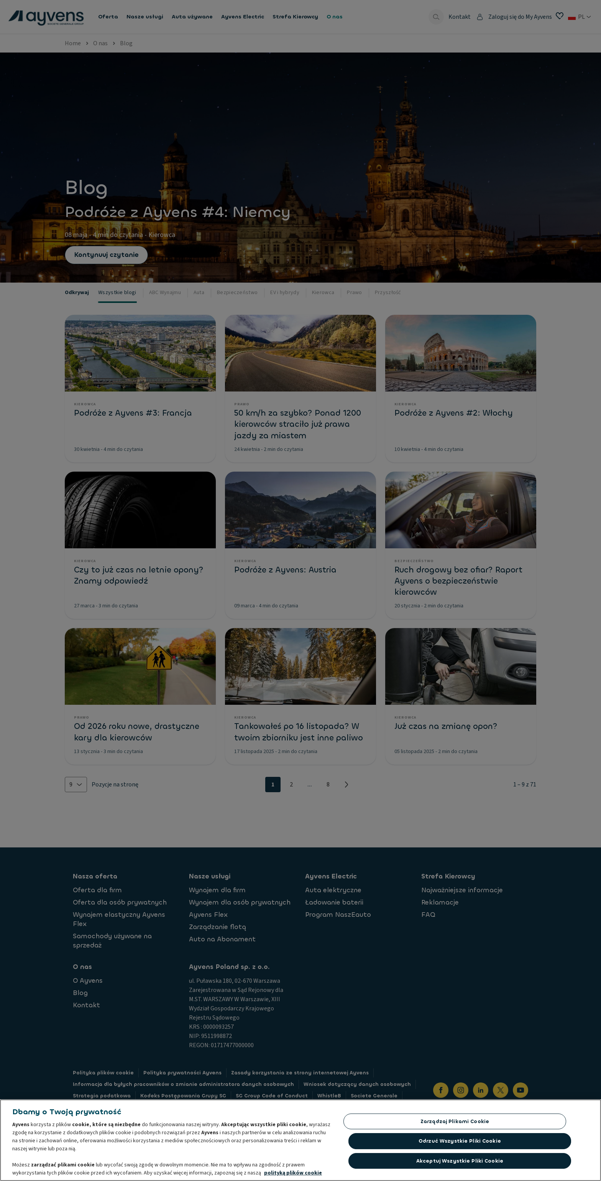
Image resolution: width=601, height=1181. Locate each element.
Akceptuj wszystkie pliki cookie (459, 1163)
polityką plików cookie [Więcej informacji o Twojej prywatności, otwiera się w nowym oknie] (293, 1175)
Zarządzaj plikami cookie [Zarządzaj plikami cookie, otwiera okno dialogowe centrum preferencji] (454, 1123)
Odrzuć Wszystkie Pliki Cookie (460, 1143)
